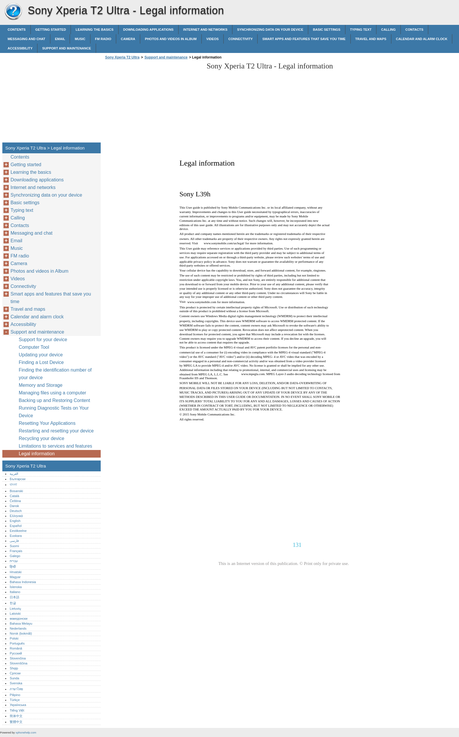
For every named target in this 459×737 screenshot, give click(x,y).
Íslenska (16, 587)
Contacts (414, 29)
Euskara (16, 535)
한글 (13, 603)
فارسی (14, 540)
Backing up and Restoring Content (54, 400)
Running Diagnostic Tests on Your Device (54, 412)
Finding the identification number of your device (55, 373)
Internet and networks (205, 29)
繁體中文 (16, 722)
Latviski (15, 613)
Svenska (16, 683)
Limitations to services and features (55, 446)
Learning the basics (94, 29)
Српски (15, 673)
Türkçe (15, 700)
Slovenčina (18, 658)
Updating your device (41, 354)
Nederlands (18, 628)
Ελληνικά (16, 516)
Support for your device (43, 339)
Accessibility (20, 48)
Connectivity (240, 39)
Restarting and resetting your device (56, 430)
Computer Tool (34, 347)
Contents (17, 29)
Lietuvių (15, 608)
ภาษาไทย (16, 689)
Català (14, 496)
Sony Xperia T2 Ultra (13, 11)
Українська (18, 705)
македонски (19, 618)
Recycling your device (41, 438)
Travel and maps (370, 39)
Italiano (15, 592)
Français (16, 551)
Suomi (14, 546)
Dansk (14, 506)
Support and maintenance (66, 48)
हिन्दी (13, 566)
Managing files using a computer (52, 392)
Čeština (15, 501)
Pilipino (15, 695)
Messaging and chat (26, 39)
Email (60, 39)
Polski (14, 638)
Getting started (50, 29)
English (15, 521)
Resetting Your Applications (47, 423)
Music (80, 39)
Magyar (15, 577)
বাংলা (13, 484)
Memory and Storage (40, 385)
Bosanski (16, 491)
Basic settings (326, 29)
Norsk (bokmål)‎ (21, 633)
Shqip (14, 668)
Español (15, 526)
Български (17, 479)
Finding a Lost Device (41, 362)
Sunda (14, 678)
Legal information (37, 453)
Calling (388, 29)
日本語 (14, 597)
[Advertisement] (153, 103)
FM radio (103, 39)
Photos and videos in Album (171, 39)
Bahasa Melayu (21, 623)
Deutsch (16, 511)
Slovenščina (18, 663)
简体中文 (16, 716)
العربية (14, 473)
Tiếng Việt (17, 710)
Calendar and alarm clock (422, 39)
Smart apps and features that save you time (303, 39)
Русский (16, 653)
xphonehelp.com (26, 732)
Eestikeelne (18, 530)
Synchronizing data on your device (270, 29)
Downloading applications (148, 29)
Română (16, 648)
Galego (15, 556)
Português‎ (17, 643)
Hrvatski (15, 572)
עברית (14, 561)
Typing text (360, 29)
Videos (212, 39)
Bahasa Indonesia (23, 582)
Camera (128, 39)
